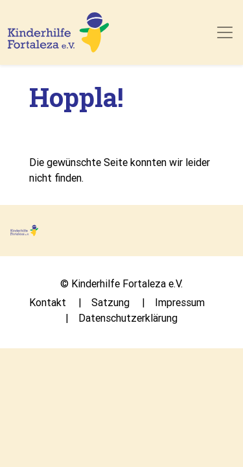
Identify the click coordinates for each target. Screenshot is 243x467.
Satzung (110, 302)
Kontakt (47, 302)
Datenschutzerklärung (128, 317)
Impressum (180, 302)
